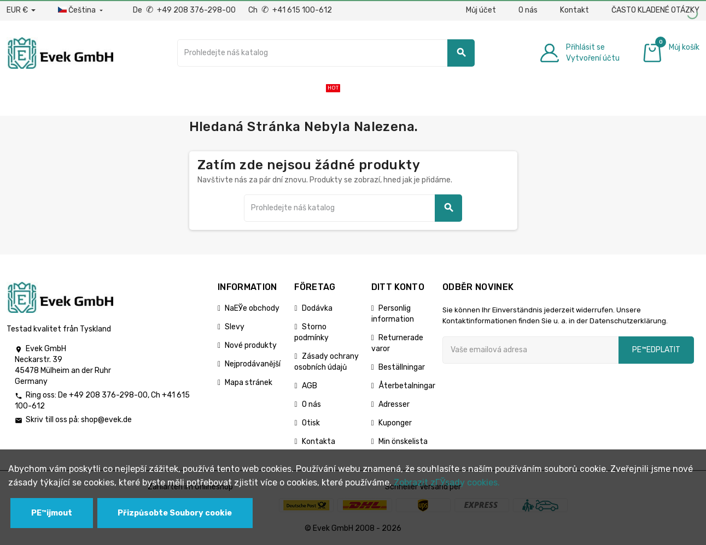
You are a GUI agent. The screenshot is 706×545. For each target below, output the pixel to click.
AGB (309, 385)
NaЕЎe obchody (252, 308)
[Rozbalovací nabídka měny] (21, 10)
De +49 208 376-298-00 (185, 10)
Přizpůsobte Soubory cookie (175, 513)
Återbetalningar (406, 385)
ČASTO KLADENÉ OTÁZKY (655, 10)
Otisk (311, 423)
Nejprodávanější (253, 364)
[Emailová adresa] (530, 350)
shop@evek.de (106, 419)
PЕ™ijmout (51, 513)
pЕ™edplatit (656, 349)
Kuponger (395, 423)
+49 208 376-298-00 (108, 395)
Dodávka (317, 308)
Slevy (234, 326)
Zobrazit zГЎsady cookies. (447, 482)
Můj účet (481, 10)
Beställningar (401, 367)
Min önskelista (403, 441)
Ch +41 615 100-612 (290, 10)
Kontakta (318, 441)
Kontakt (574, 10)
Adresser (394, 404)
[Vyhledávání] (326, 53)
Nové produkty (251, 345)
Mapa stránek (248, 382)
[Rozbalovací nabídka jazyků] (81, 10)
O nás (528, 10)
